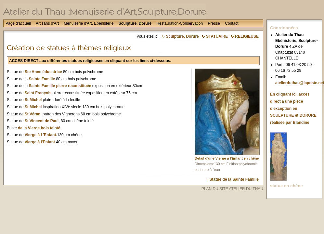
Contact (231, 23)
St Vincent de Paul (41, 121)
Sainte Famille (42, 79)
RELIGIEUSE (247, 36)
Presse (214, 23)
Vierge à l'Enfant (40, 142)
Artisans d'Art (47, 23)
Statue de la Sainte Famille (234, 179)
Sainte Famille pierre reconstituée (60, 86)
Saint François (38, 93)
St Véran (33, 114)
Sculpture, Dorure (135, 23)
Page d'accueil (18, 23)
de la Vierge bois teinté (39, 128)
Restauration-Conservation (179, 23)
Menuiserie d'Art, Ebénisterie (88, 23)
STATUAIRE (217, 36)
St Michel (33, 100)
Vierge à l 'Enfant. (41, 135)
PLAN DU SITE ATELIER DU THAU (232, 189)
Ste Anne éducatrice (43, 72)
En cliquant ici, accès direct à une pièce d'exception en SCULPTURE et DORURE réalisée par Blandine (293, 108)
